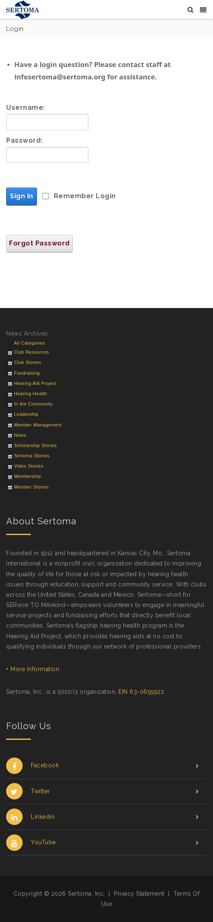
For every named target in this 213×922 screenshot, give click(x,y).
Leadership (26, 414)
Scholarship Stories (35, 445)
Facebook (102, 765)
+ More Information (32, 669)
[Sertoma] (22, 9)
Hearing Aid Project (35, 383)
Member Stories (31, 486)
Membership (27, 476)
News (20, 435)
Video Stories (29, 465)
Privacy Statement (139, 893)
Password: (24, 140)
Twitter (102, 791)
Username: (25, 107)
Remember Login (85, 196)
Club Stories (27, 362)
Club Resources (31, 352)
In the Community (33, 403)
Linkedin (102, 817)
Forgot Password (39, 243)
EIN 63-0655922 (141, 691)
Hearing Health (30, 393)
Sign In (21, 196)
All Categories (29, 343)
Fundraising (27, 373)
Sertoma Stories (31, 455)
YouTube (102, 842)
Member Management (38, 424)
